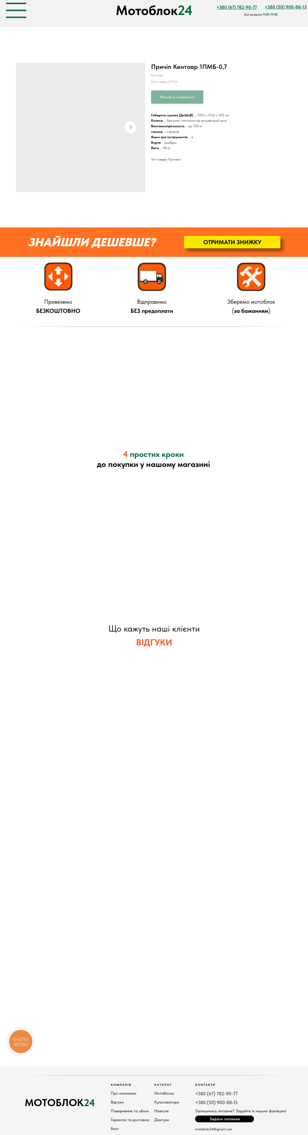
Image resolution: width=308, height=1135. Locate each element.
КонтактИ (205, 1084)
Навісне (161, 1110)
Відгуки (117, 1102)
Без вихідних (261, 14)
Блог (115, 1128)
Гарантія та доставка (130, 1119)
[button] (232, 242)
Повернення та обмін (130, 1110)
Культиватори (166, 1102)
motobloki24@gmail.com (213, 1129)
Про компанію (123, 1093)
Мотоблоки (164, 1093)
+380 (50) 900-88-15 (216, 1102)
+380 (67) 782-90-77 (216, 1093)
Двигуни (161, 1119)
